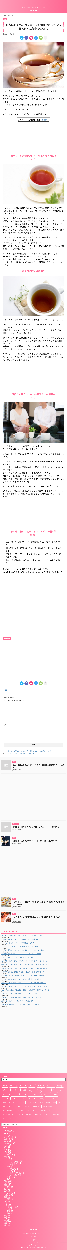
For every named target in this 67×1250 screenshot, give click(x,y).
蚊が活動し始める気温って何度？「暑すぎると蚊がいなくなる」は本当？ (26, 961)
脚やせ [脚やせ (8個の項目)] (29, 1053)
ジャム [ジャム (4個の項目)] (35, 1033)
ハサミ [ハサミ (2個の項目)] (5, 1037)
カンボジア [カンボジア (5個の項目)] (7, 1033)
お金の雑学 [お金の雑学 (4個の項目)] (15, 1029)
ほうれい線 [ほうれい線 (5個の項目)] (27, 1029)
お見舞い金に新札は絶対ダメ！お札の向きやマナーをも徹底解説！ (24, 968)
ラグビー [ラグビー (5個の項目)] (6, 1041)
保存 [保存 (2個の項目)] (61, 1041)
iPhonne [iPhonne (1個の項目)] (23, 1025)
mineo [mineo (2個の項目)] (32, 1025)
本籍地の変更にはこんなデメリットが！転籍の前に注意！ (21, 954)
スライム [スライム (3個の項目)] (44, 1033)
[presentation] (18, 736)
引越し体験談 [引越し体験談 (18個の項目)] (48, 1045)
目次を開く (44, 120)
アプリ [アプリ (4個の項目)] (46, 1029)
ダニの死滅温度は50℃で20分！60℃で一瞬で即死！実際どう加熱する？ (26, 990)
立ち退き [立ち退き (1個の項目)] (19, 1053)
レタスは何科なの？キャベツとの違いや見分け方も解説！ (21, 979)
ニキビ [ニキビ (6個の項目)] (54, 1033)
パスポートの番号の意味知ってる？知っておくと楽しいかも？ (22, 935)
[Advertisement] (33, 138)
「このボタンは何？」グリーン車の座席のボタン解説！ (20, 946)
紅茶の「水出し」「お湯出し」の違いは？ (21, 753)
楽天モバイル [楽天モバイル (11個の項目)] (46, 1049)
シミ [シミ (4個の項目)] (27, 1033)
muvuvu (33, 10)
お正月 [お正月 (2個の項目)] (5, 1029)
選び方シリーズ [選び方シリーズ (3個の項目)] (8, 1058)
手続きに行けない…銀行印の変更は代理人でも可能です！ (21, 997)
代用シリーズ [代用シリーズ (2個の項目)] (51, 1041)
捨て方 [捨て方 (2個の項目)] (21, 1049)
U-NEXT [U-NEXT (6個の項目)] (41, 1025)
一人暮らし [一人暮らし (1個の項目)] (32, 1041)
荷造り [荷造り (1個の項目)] (47, 1053)
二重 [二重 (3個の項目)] (41, 1041)
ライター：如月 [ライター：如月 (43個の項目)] (51, 1037)
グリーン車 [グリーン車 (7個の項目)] (18, 1033)
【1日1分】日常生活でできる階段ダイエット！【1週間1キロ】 (36, 827)
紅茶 (6, 690)
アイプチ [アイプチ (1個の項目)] (37, 1029)
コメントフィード (35, 1181)
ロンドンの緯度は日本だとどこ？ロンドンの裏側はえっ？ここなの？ (25, 986)
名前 (5, 725)
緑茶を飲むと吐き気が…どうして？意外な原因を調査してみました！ (25, 964)
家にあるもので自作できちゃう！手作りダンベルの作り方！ (35, 841)
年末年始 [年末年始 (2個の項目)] (36, 1045)
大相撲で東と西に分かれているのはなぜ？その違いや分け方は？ (23, 939)
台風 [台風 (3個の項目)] (27, 1045)
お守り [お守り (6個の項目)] (60, 1025)
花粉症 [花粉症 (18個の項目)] (38, 1053)
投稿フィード (35, 1180)
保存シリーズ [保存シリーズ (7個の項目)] (7, 1045)
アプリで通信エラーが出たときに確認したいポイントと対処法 (22, 950)
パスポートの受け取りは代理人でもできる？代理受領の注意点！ (23, 983)
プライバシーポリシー (33, 1185)
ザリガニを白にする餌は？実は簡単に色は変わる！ (19, 957)
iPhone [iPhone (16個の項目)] (13, 1025)
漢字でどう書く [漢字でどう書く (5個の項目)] (8, 1053)
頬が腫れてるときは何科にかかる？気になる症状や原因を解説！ (23, 975)
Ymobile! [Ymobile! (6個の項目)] (50, 1025)
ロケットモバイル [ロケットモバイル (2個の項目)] (19, 1041)
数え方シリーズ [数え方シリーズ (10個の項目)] (32, 1049)
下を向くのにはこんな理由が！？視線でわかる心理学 (19, 993)
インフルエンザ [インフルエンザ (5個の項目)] (57, 1029)
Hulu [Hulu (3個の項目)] (5, 1025)
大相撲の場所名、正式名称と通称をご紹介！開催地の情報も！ (22, 972)
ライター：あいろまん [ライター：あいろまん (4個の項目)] (18, 1037)
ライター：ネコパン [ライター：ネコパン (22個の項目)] (36, 1037)
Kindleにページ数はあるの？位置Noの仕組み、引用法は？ (21, 1004)
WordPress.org (35, 1183)
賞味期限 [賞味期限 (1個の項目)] (56, 1053)
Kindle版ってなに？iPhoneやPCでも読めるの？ (17, 943)
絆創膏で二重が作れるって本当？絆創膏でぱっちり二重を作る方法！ (30, 751)
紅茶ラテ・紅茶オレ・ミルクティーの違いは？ (17, 1001)
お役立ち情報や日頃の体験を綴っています (33, 1172)
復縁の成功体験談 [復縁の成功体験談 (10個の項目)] (9, 1049)
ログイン (35, 1178)
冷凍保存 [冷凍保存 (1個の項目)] (18, 1045)
